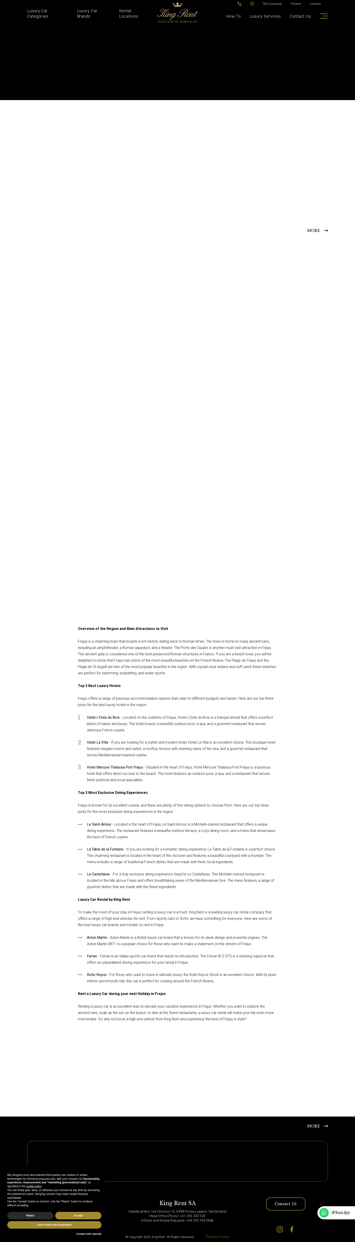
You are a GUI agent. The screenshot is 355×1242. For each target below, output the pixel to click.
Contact (315, 3)
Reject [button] (30, 1215)
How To (233, 16)
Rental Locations (128, 13)
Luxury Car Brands (87, 13)
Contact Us (300, 16)
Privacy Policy (218, 1237)
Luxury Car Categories (37, 13)
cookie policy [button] (33, 1186)
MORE (313, 230)
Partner (296, 3)
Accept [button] (78, 1215)
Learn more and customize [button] (54, 1224)
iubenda (96, 1233)
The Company (272, 3)
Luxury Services (265, 16)
